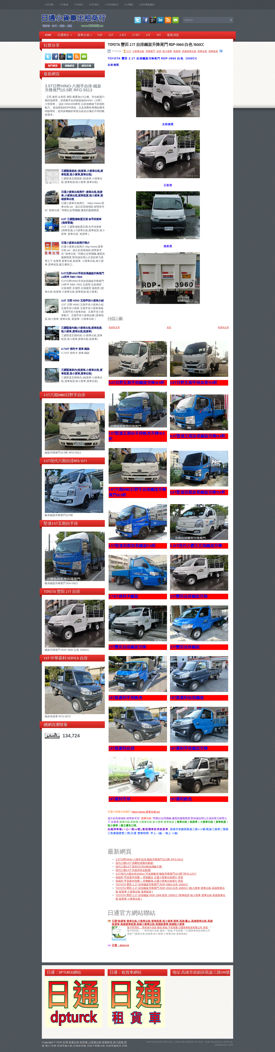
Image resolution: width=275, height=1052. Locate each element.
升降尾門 (150, 51)
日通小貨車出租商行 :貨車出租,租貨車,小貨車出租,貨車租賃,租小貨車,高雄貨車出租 (82, 195)
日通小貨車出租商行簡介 (75, 242)
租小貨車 (167, 51)
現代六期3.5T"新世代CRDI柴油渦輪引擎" (139, 866)
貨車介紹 (86, 34)
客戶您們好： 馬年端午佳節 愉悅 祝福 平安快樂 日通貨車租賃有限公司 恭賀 (167, 927)
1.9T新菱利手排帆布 (125, 698)
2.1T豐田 (128, 4)
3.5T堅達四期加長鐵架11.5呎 (132, 546)
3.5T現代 (78, 4)
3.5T (111, 35)
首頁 (169, 327)
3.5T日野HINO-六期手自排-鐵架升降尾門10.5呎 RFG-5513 (73, 88)
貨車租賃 (213, 51)
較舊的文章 (223, 327)
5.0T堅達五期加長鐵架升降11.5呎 (197, 436)
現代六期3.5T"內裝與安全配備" (133, 870)
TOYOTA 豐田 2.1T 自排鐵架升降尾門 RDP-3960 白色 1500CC (156, 45)
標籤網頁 (69, 65)
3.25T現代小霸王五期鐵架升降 (196, 546)
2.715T (136, 35)
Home (48, 35)
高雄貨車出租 (189, 51)
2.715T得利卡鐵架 (123, 596)
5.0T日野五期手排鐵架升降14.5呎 (137, 383)
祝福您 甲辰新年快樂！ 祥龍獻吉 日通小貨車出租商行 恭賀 (149, 877)
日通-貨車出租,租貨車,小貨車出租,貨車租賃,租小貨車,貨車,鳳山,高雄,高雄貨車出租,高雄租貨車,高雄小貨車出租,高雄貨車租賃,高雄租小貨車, (84, 1046)
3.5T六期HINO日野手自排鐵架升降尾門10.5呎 (137, 492)
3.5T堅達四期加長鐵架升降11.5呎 (197, 492)
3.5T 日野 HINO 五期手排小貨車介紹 (82, 300)
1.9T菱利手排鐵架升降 (189, 748)
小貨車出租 (138, 51)
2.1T (148, 35)
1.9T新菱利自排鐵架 (187, 698)
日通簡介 (66, 34)
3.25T (123, 35)
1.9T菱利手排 (120, 799)
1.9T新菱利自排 (122, 748)
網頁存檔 (86, 65)
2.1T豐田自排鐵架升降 (189, 596)
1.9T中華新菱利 (146, 4)
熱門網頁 (53, 65)
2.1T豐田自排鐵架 (185, 647)
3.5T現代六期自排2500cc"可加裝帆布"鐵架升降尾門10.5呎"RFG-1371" (156, 874)
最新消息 (173, 35)
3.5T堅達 (64, 4)
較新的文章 (114, 327)
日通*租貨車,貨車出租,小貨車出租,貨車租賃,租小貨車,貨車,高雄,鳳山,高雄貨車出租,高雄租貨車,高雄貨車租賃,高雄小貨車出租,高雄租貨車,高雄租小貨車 (162, 923)
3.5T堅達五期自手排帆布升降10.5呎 (137, 436)
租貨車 (177, 51)
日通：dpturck (120, 945)
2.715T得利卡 (111, 4)
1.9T (158, 35)
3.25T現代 (94, 4)
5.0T (100, 35)
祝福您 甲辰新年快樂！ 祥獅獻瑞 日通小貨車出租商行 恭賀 (149, 881)
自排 (158, 51)
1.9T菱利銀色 (181, 799)
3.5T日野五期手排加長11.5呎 (193, 383)
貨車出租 (202, 51)
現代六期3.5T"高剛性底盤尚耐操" (135, 863)
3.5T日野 (49, 4)
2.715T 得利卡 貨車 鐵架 (75, 348)
